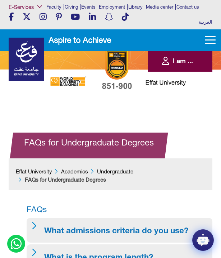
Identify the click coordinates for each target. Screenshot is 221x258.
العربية (205, 22)
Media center (159, 7)
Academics (74, 171)
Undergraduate (115, 171)
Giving (71, 7)
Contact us (187, 7)
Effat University (34, 171)
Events (88, 7)
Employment (112, 7)
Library (135, 7)
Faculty (53, 7)
